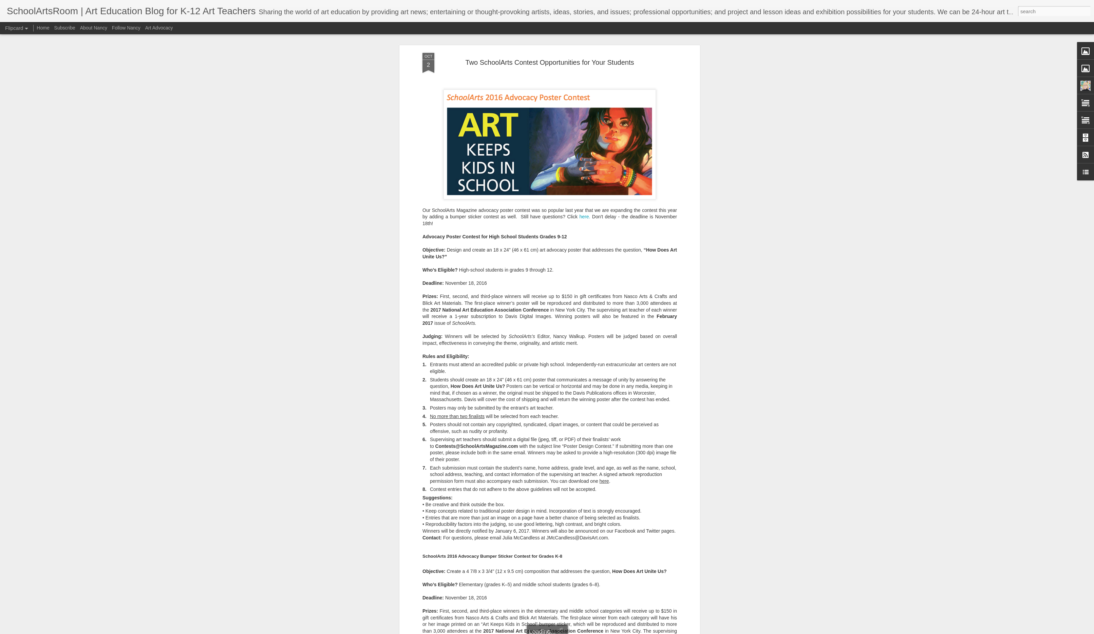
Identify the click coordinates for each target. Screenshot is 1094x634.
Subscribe (64, 28)
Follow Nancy (126, 28)
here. (584, 195)
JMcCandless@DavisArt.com (577, 516)
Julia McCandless (521, 516)
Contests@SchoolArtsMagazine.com (476, 424)
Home (43, 28)
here (604, 459)
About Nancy (93, 28)
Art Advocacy (159, 28)
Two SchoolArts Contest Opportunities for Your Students (550, 40)
